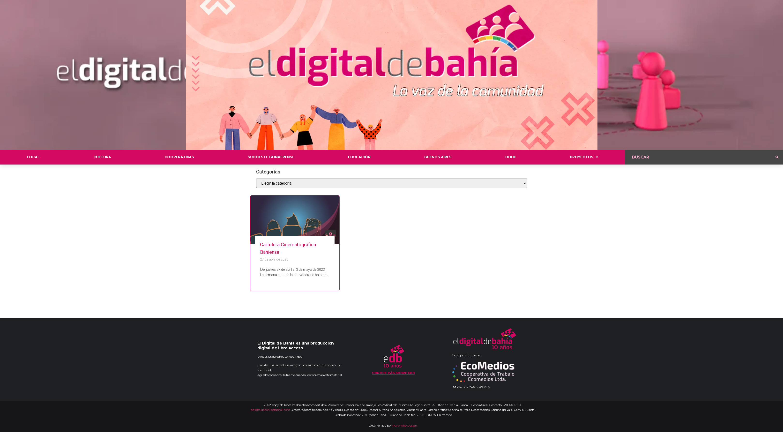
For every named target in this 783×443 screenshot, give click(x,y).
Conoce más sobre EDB (393, 373)
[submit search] (777, 157)
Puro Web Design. (405, 425)
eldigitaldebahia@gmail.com (270, 410)
